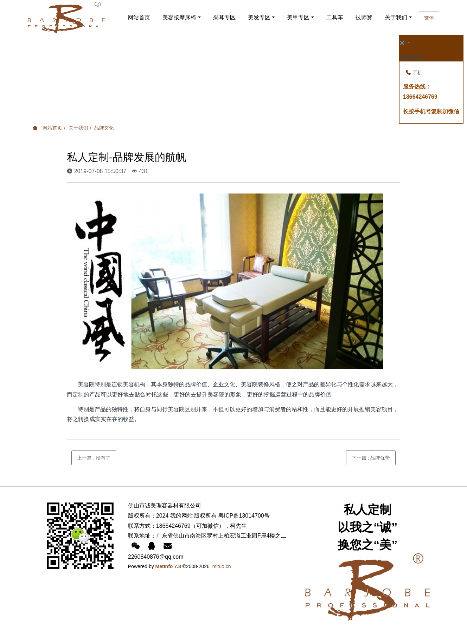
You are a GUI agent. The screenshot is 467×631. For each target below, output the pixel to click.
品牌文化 (104, 128)
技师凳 (364, 17)
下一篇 (371, 458)
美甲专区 (298, 17)
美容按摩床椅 (179, 17)
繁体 (438, 18)
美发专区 (259, 17)
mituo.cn (221, 566)
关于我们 (400, 17)
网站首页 (139, 17)
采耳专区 (224, 17)
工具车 (334, 17)
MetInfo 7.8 (168, 566)
